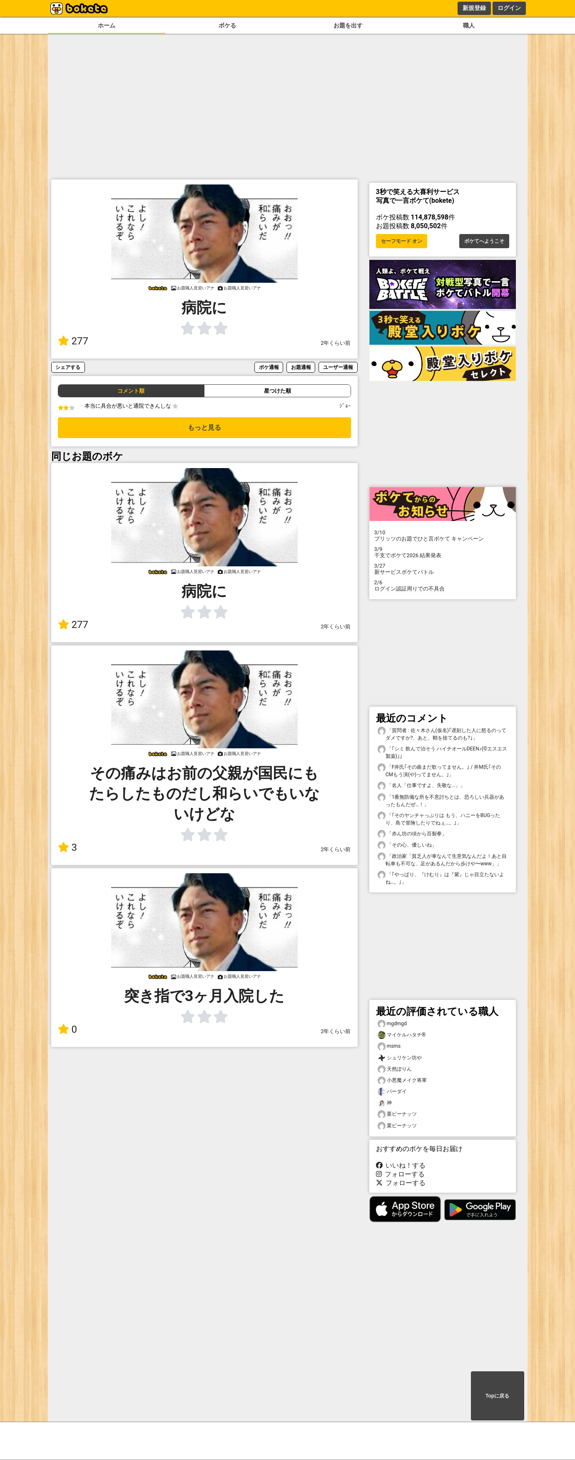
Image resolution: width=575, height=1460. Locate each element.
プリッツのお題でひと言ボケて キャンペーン (442, 535)
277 (73, 341)
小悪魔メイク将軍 (402, 1080)
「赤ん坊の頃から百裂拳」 (412, 834)
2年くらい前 (336, 343)
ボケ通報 (269, 367)
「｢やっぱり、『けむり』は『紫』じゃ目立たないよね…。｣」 (441, 878)
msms (389, 1046)
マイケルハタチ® (402, 1035)
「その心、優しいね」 (407, 845)
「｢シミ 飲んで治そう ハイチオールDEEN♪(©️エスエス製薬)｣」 (443, 752)
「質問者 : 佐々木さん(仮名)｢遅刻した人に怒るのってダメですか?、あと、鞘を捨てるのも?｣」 (442, 734)
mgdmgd (392, 1024)
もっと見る (204, 427)
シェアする (67, 367)
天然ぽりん (395, 1069)
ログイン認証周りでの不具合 (442, 585)
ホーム (106, 25)
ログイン (509, 8)
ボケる (227, 25)
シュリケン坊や (400, 1058)
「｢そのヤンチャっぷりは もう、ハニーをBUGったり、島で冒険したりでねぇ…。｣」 (439, 819)
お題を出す (348, 25)
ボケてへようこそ (484, 241)
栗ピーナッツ (397, 1114)
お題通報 (301, 367)
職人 (469, 25)
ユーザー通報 (338, 367)
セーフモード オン (401, 241)
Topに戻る (497, 1396)
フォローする (400, 1174)
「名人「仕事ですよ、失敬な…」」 (421, 786)
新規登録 (474, 8)
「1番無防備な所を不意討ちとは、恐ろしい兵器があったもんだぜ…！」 (441, 800)
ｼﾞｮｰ (345, 406)
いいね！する (401, 1165)
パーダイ (392, 1092)
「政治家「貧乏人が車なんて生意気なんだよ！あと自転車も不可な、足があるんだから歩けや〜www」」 (442, 859)
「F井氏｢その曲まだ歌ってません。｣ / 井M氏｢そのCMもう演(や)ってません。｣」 (439, 770)
